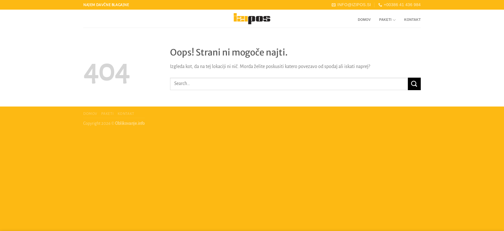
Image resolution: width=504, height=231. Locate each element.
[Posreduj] (414, 84)
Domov (364, 19)
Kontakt (412, 19)
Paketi (387, 20)
